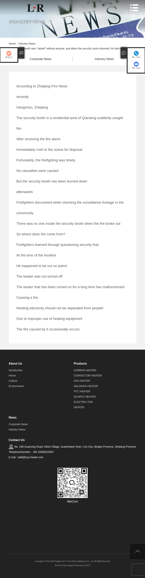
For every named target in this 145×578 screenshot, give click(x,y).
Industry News (27, 43)
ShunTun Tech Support (64, 565)
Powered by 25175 (82, 565)
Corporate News (41, 59)
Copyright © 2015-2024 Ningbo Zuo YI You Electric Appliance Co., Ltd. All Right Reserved (72, 561)
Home (12, 43)
